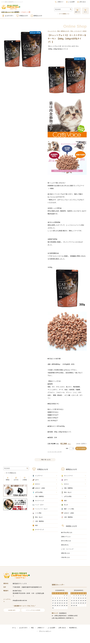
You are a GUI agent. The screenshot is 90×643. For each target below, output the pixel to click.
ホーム (10, 636)
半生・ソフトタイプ (75, 30)
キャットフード (52, 30)
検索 (68, 9)
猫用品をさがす (65, 30)
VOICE (84, 30)
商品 (58, 30)
